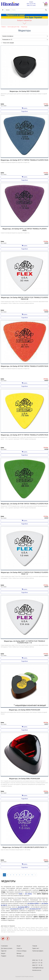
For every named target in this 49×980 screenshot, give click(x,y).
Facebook (7, 938)
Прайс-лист (35, 948)
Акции (18, 946)
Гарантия (3, 951)
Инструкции (20, 956)
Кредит (3, 953)
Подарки (3, 956)
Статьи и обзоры (21, 951)
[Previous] (1, 874)
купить (24, 108)
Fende (20, 893)
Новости (19, 948)
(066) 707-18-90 (31, 5)
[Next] (35, 874)
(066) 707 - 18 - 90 (37, 965)
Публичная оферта (37, 951)
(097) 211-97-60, (31, 3)
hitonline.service (36, 970)
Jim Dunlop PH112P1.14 (17, 909)
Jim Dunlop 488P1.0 (23, 907)
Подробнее (24, 111)
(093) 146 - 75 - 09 (37, 960)
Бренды (19, 953)
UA (32, 2)
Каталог (8, 9)
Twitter (3, 938)
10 (32, 875)
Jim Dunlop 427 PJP (34, 909)
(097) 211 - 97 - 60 (37, 962)
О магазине (4, 946)
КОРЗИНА (45, 4)
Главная (34, 946)
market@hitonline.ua (37, 967)
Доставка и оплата (6, 948)
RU (30, 2)
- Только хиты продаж (7, 42)
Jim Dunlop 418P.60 (33, 903)
